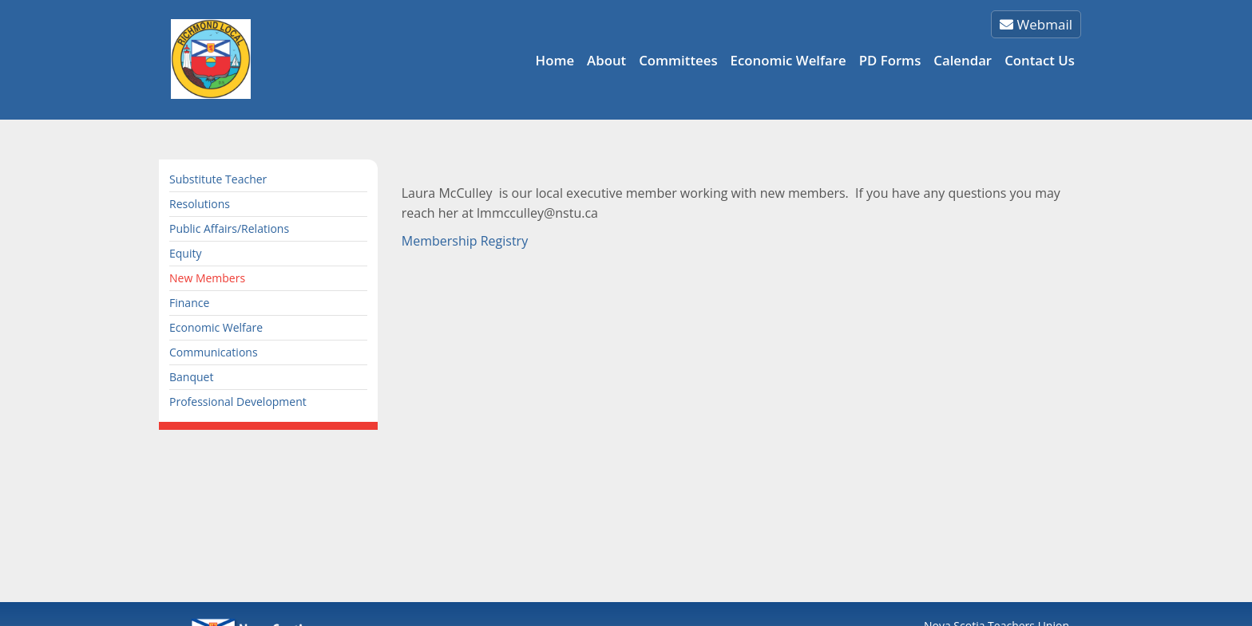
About (606, 60)
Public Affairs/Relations (229, 228)
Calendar (962, 60)
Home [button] (555, 60)
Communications (213, 352)
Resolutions (199, 203)
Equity (185, 253)
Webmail (1036, 24)
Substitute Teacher (218, 179)
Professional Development (238, 401)
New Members (207, 277)
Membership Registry (465, 241)
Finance (189, 302)
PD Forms (890, 60)
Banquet (191, 376)
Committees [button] (678, 60)
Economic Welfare (788, 60)
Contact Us (1039, 60)
